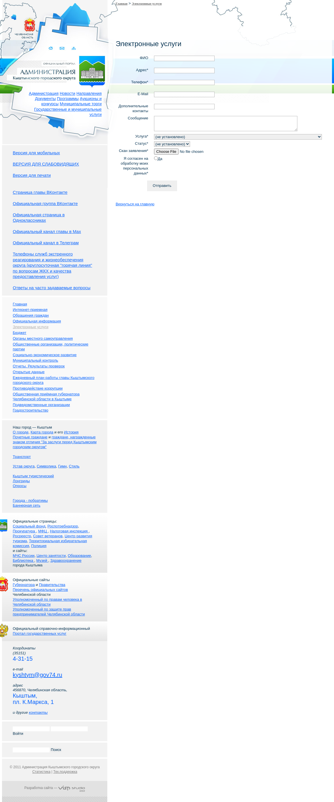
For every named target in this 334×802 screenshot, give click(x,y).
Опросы (19, 486)
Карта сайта (73, 48)
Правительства (52, 585)
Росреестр (22, 536)
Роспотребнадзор (63, 526)
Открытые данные (28, 372)
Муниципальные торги (81, 104)
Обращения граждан (31, 315)
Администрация (44, 93)
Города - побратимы (30, 500)
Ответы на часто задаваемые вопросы (51, 287)
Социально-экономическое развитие (44, 355)
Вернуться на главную (135, 204)
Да (160, 159)
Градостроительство (30, 410)
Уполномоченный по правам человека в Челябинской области (47, 601)
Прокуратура (24, 531)
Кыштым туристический (33, 476)
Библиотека (23, 560)
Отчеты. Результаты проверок (39, 366)
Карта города (42, 432)
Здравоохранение (65, 560)
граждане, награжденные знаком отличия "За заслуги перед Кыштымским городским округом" (54, 442)
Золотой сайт (15, 25)
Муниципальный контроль (35, 360)
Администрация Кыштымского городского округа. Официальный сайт (57, 71)
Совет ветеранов (48, 536)
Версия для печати (32, 175)
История (71, 432)
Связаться (62, 48)
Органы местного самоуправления (43, 338)
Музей (42, 560)
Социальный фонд (29, 526)
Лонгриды (21, 481)
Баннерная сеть (26, 505)
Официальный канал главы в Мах (47, 231)
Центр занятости (51, 555)
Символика (46, 466)
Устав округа (24, 466)
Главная (121, 3)
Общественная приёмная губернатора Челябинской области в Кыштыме (46, 396)
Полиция (38, 546)
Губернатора (24, 585)
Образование (79, 555)
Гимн (62, 466)
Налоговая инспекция (69, 531)
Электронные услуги (147, 3)
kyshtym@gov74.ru (37, 675)
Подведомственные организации (41, 405)
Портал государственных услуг (39, 633)
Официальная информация (37, 321)
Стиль (74, 466)
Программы (68, 98)
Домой (51, 48)
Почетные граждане (30, 437)
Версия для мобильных (36, 152)
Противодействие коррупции (38, 388)
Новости (67, 93)
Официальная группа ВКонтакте (45, 203)
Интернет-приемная (30, 309)
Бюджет (19, 332)
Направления (89, 93)
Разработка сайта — (55, 788)
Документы (45, 98)
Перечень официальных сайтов (40, 589)
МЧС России (23, 555)
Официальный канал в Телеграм (46, 242)
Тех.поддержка (65, 772)
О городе (20, 432)
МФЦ (43, 531)
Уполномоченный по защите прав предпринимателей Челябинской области (49, 611)
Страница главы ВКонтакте (40, 192)
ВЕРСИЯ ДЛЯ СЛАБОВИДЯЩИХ (46, 163)
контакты (38, 712)
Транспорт (22, 456)
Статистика (41, 772)
